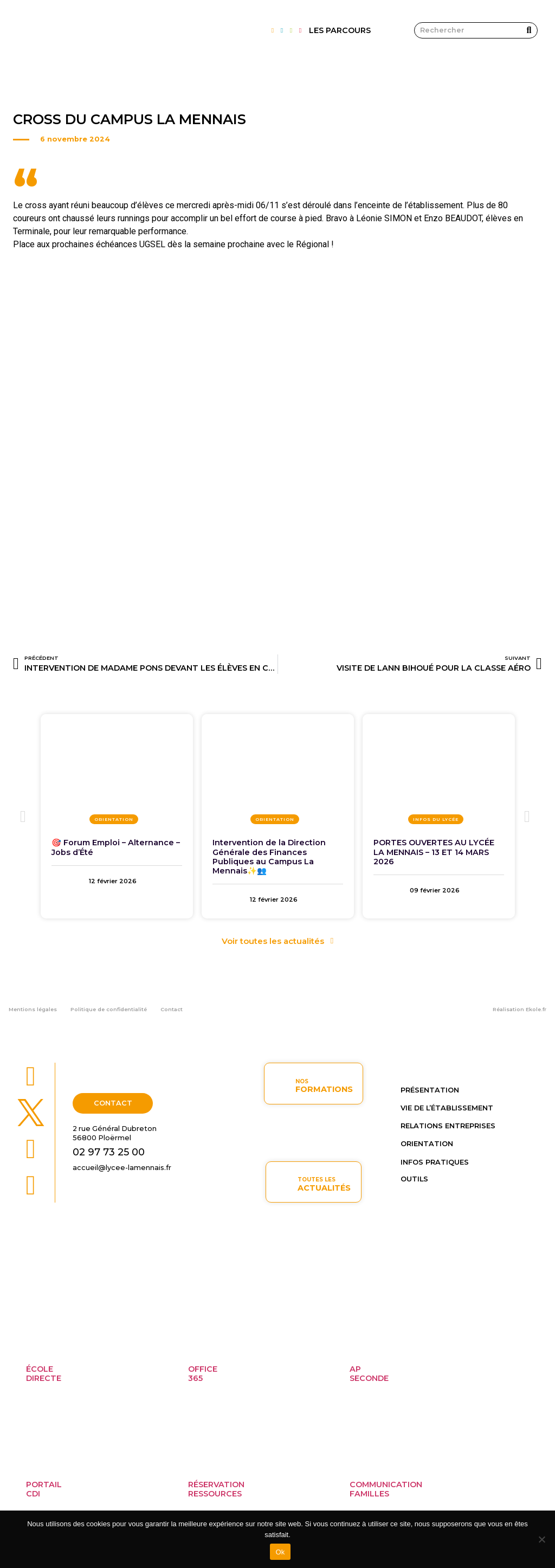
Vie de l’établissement (447, 1108)
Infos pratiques (435, 1162)
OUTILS (414, 1179)
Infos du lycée (436, 819)
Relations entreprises (448, 1126)
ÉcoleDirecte (43, 1373)
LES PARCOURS (340, 30)
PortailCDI (44, 1489)
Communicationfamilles (386, 1489)
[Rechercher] (529, 30)
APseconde (369, 1373)
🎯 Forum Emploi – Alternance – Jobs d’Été (115, 847)
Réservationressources (216, 1489)
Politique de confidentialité (108, 1009)
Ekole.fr (536, 1009)
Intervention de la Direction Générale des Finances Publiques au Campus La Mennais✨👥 (269, 857)
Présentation (430, 1090)
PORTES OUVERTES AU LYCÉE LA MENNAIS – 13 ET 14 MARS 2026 (433, 852)
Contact (171, 1009)
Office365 (202, 1373)
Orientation (113, 819)
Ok (280, 1552)
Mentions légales (33, 1009)
